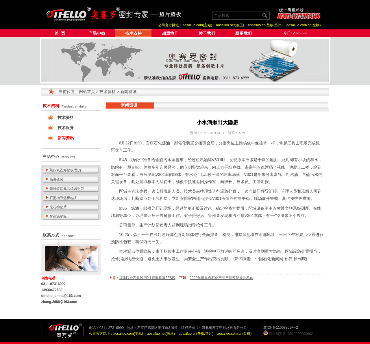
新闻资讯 (128, 91)
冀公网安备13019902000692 (291, 334)
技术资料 (107, 91)
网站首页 (87, 91)
